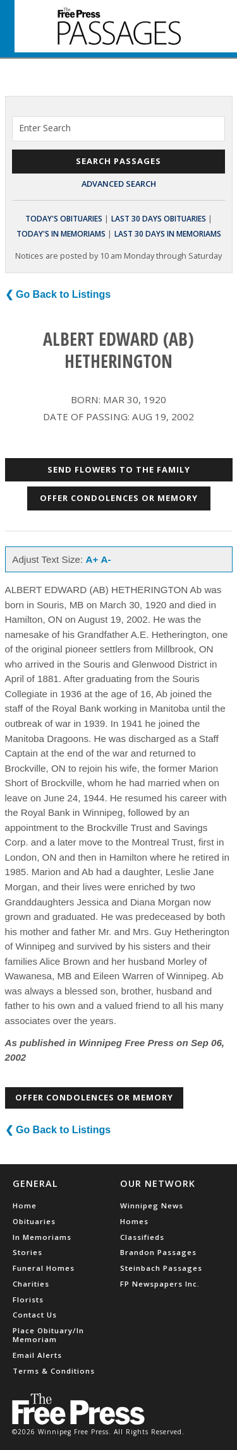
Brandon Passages (158, 1252)
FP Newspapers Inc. (160, 1283)
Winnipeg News (151, 1205)
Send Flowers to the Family (118, 469)
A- (106, 559)
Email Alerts (37, 1355)
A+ (92, 559)
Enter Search (45, 128)
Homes (134, 1221)
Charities (31, 1283)
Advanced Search (119, 183)
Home (25, 1205)
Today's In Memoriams (61, 233)
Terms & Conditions (54, 1371)
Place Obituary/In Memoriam (48, 1335)
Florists (28, 1299)
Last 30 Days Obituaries (158, 218)
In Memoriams (42, 1237)
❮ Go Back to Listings (58, 294)
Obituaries (34, 1221)
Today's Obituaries (63, 218)
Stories (27, 1252)
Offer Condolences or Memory (119, 498)
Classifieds (142, 1237)
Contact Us (35, 1314)
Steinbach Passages (161, 1268)
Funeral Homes (44, 1268)
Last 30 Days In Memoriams (167, 233)
